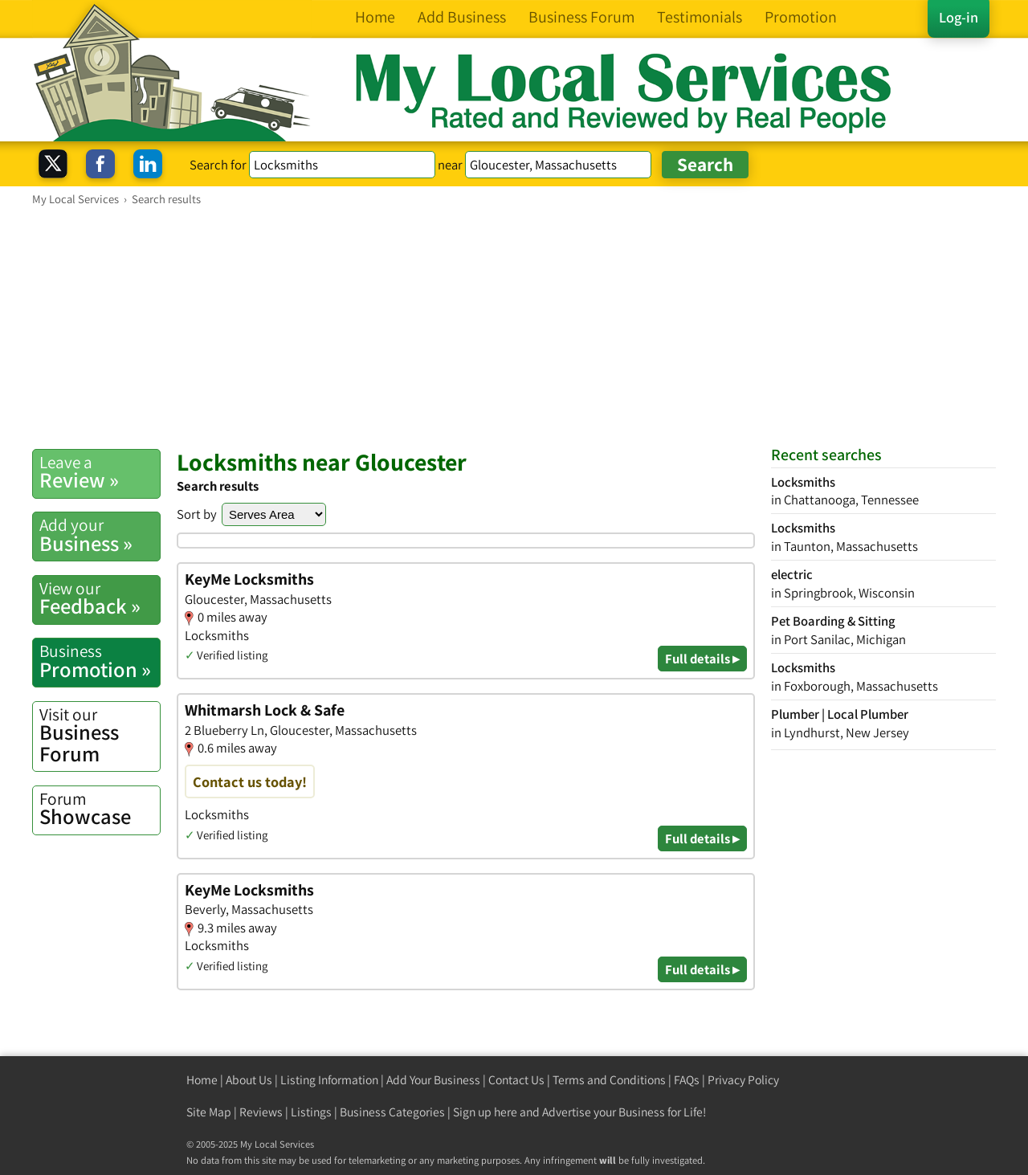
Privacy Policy (743, 1079)
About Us (249, 1079)
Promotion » (99, 661)
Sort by (197, 514)
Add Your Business (433, 1079)
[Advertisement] (514, 326)
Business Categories (392, 1112)
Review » (99, 472)
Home (202, 1079)
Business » (99, 535)
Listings (311, 1112)
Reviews (261, 1112)
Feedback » (99, 598)
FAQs (687, 1079)
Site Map (208, 1112)
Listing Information (329, 1079)
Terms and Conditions (609, 1079)
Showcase (99, 808)
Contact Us (516, 1079)
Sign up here (485, 1112)
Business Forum (99, 735)
